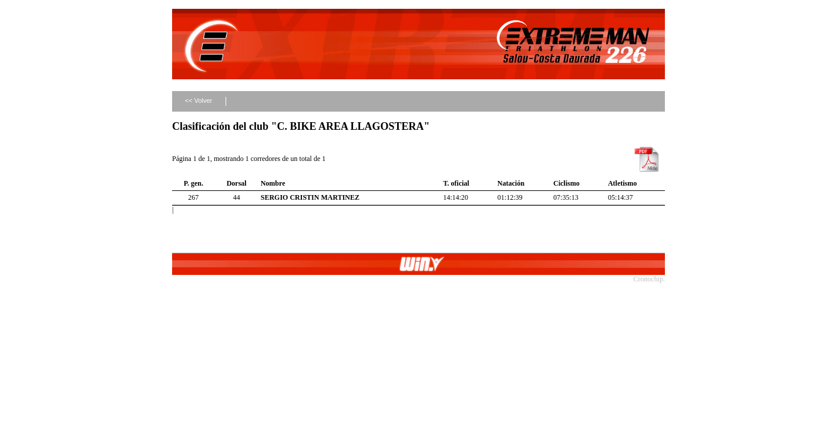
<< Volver (198, 100)
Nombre (273, 183)
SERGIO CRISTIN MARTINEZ (310, 197)
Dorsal (237, 183)
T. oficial (456, 183)
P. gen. (193, 183)
